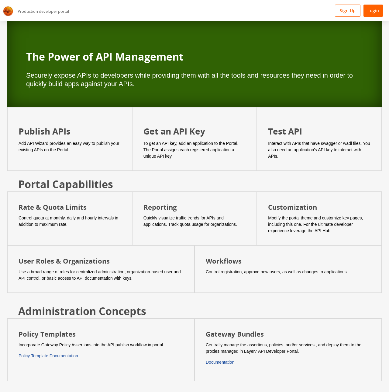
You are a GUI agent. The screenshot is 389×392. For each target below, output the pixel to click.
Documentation (220, 362)
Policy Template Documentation (48, 355)
